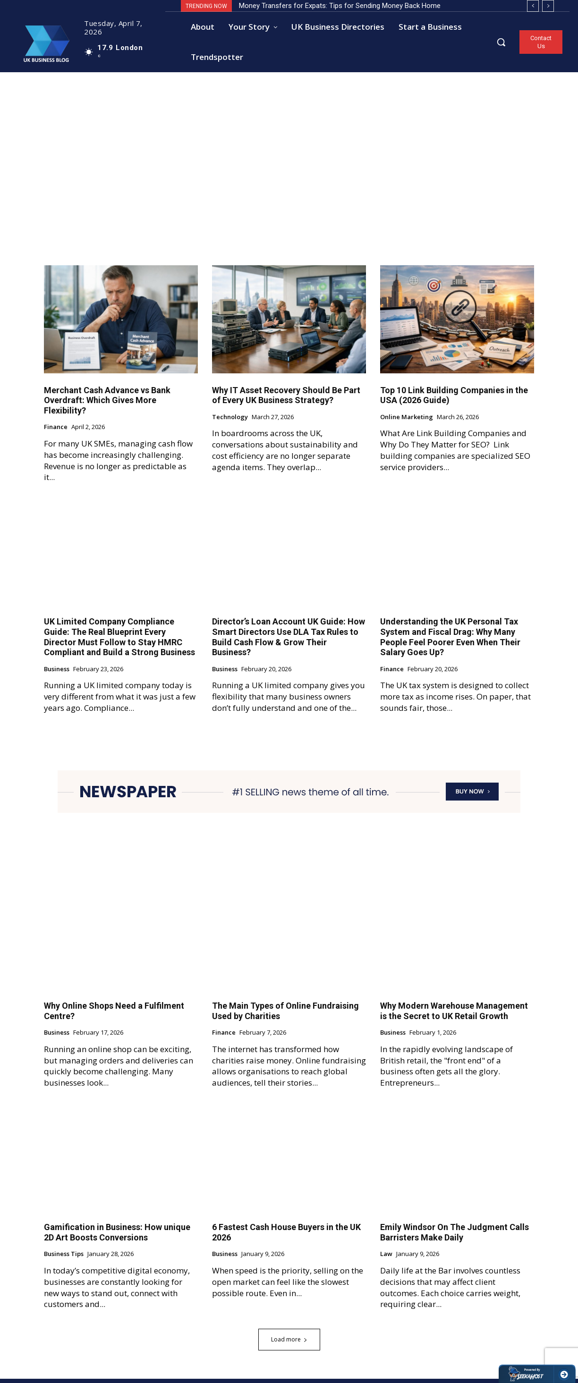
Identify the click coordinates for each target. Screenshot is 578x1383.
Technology (230, 421)
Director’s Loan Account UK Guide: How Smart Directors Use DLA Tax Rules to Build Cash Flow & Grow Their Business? (288, 641)
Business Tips (64, 1258)
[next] (548, 6)
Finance (56, 431)
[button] (501, 42)
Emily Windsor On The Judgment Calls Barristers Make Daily (454, 1236)
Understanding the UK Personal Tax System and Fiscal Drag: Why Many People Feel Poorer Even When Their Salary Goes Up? (450, 641)
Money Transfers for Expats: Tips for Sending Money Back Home (340, 5)
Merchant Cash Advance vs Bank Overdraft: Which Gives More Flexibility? (107, 404)
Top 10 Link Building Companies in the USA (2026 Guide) (454, 399)
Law (386, 1258)
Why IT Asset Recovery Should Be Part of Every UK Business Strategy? (286, 399)
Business (56, 673)
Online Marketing (406, 421)
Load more (289, 1344)
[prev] (533, 6)
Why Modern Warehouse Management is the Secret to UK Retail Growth (454, 1015)
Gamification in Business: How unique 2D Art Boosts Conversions (117, 1236)
